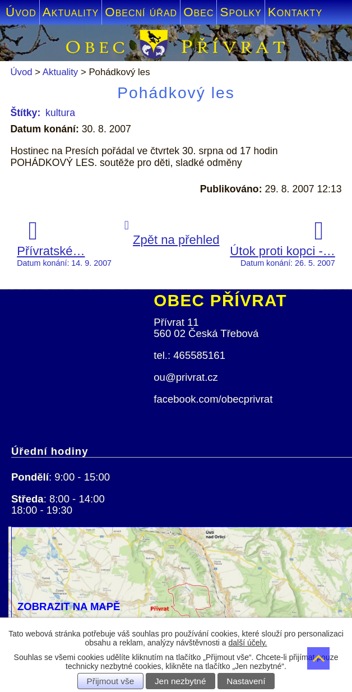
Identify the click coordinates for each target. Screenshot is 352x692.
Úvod (21, 12)
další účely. (248, 642)
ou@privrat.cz (186, 377)
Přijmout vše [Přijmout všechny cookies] (111, 681)
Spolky (240, 12)
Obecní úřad (141, 12)
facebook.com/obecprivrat (213, 399)
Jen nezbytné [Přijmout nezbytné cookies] (180, 681)
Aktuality (71, 12)
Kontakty (295, 12)
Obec (198, 12)
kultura (60, 112)
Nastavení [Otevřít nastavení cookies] (245, 681)
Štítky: (25, 112)
